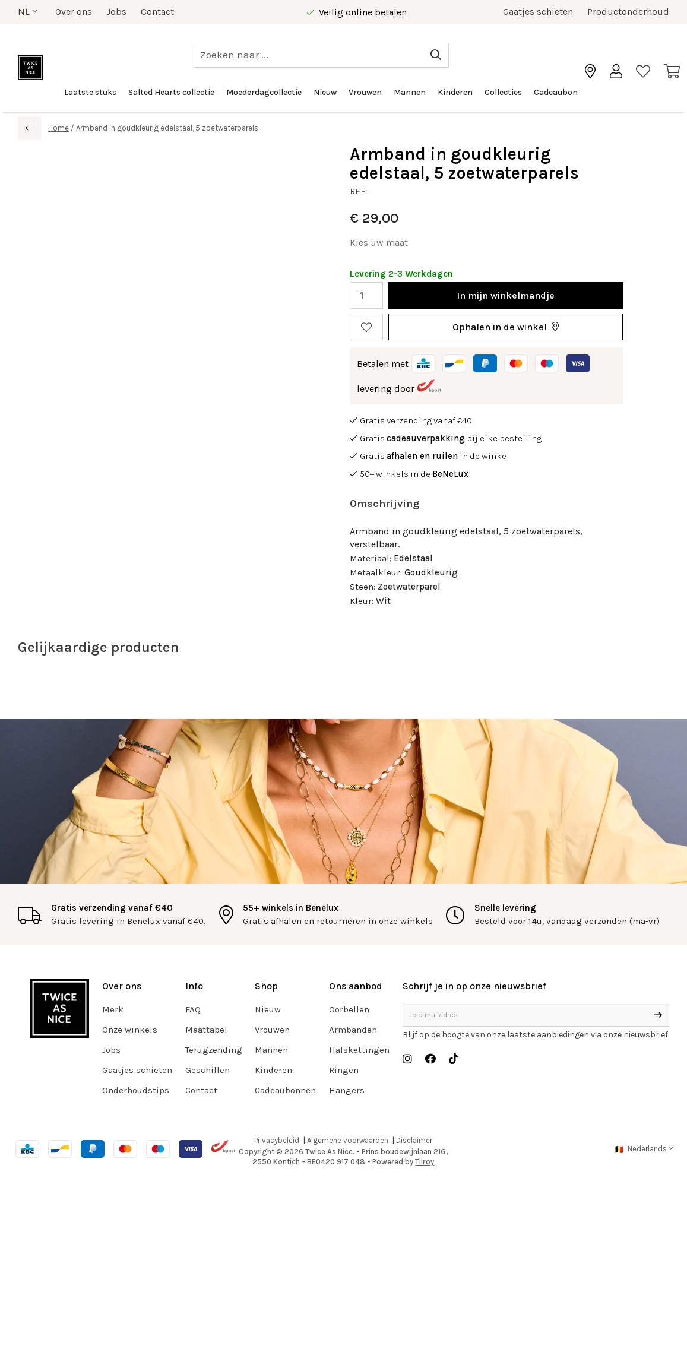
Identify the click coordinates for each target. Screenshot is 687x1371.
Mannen (410, 92)
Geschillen (207, 1070)
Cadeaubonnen (285, 1090)
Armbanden (353, 1029)
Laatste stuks (90, 92)
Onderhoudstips (135, 1090)
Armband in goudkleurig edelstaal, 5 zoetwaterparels (167, 128)
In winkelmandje (506, 295)
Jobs (116, 11)
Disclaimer (414, 1140)
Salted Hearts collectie (171, 92)
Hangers (347, 1090)
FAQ (193, 1009)
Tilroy (424, 1161)
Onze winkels (129, 1029)
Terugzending (213, 1049)
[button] (505, 327)
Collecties (503, 92)
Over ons (73, 11)
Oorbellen (349, 1009)
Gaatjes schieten (538, 11)
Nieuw (325, 92)
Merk (113, 1009)
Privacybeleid (276, 1140)
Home (58, 128)
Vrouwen (365, 92)
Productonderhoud (628, 11)
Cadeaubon (556, 92)
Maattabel (206, 1029)
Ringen (344, 1070)
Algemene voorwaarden (347, 1140)
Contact (157, 11)
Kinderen (455, 92)
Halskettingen (359, 1049)
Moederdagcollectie (264, 92)
